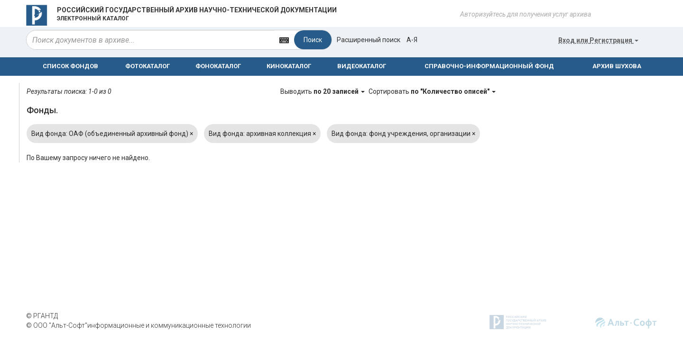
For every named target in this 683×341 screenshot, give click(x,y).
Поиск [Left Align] (313, 40)
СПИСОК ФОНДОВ (70, 66)
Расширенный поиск (368, 40)
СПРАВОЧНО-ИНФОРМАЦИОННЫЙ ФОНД (489, 66)
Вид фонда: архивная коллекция (262, 133)
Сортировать (432, 91)
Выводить (323, 91)
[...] (150, 39)
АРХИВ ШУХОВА (616, 66)
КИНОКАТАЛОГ (289, 66)
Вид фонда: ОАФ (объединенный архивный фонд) (112, 133)
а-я (411, 40)
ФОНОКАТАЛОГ (218, 66)
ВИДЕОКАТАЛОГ (361, 66)
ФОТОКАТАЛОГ (147, 66)
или (598, 40)
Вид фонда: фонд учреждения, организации (403, 133)
